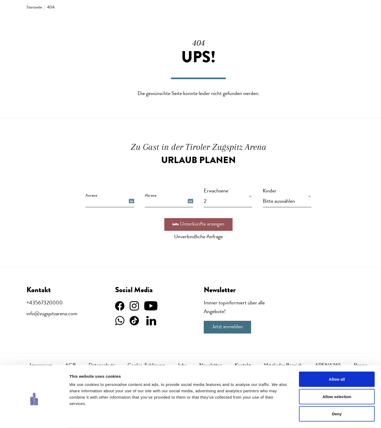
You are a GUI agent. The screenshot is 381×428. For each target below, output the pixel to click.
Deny (337, 393)
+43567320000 (44, 303)
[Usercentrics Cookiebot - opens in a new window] (34, 418)
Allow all (337, 358)
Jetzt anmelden (227, 327)
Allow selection (336, 376)
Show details (277, 417)
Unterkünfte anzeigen (198, 224)
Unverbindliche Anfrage (198, 237)
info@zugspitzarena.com (51, 314)
